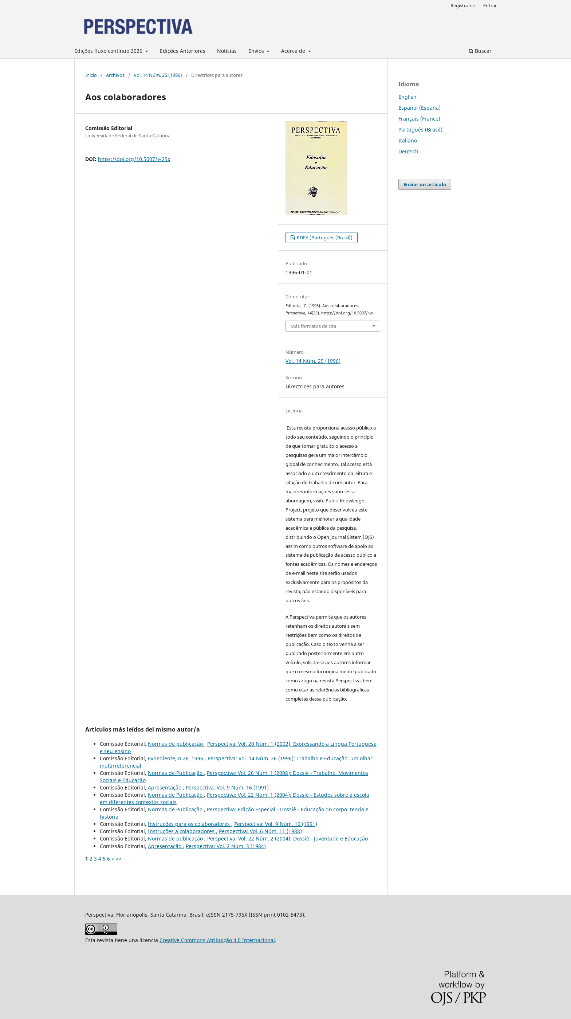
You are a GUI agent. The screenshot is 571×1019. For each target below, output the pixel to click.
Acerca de (294, 50)
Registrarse (462, 5)
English (407, 96)
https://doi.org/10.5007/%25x (134, 159)
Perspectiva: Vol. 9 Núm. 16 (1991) (227, 787)
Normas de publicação (176, 743)
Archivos (115, 75)
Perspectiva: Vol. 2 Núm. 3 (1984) (226, 846)
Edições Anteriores (182, 50)
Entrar (490, 5)
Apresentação (165, 787)
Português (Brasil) (420, 129)
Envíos (256, 50)
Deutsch (408, 151)
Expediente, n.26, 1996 (176, 758)
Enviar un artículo (424, 184)
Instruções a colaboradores (182, 831)
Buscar (480, 50)
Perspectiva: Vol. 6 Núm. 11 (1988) (260, 831)
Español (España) (419, 107)
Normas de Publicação (176, 772)
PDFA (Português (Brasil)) (324, 237)
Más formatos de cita (313, 326)
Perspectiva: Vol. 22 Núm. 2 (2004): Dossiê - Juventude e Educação (287, 838)
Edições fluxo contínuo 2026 (109, 50)
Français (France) (419, 118)
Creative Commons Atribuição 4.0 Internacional (217, 940)
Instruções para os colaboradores (189, 823)
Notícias (227, 50)
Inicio (91, 75)
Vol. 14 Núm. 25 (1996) (158, 75)
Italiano (407, 140)
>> (119, 858)
